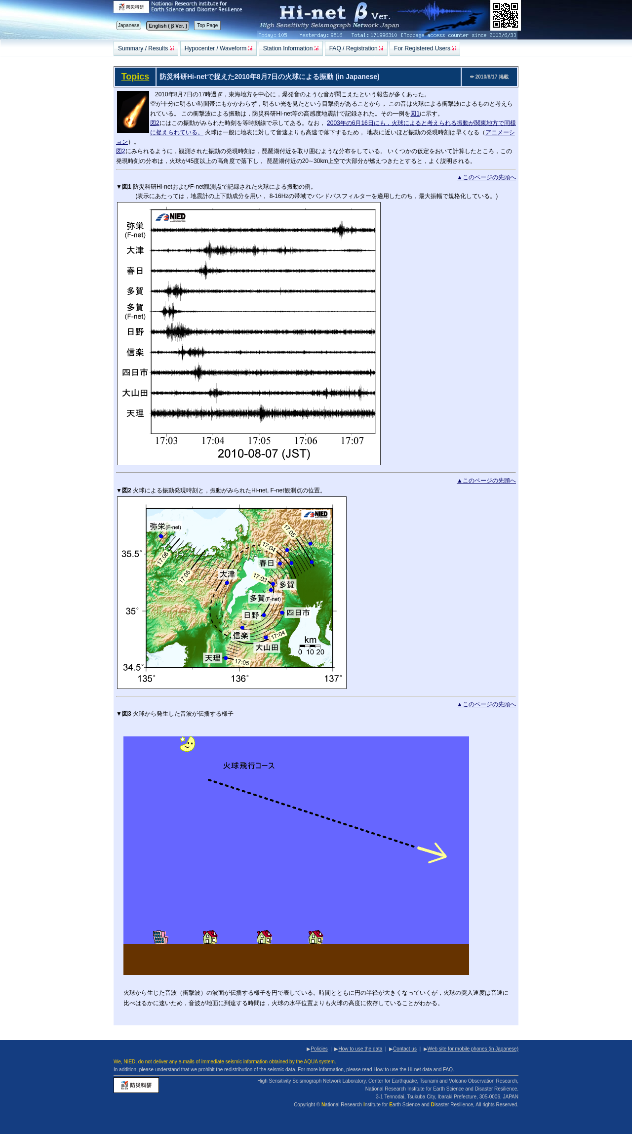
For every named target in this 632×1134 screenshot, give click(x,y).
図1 (415, 113)
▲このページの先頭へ (486, 177)
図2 (154, 123)
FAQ (448, 1069)
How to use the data (360, 1049)
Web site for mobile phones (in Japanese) (473, 1049)
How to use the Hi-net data (402, 1069)
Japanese (128, 25)
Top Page (207, 25)
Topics (135, 76)
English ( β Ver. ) (168, 26)
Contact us (405, 1049)
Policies (319, 1049)
